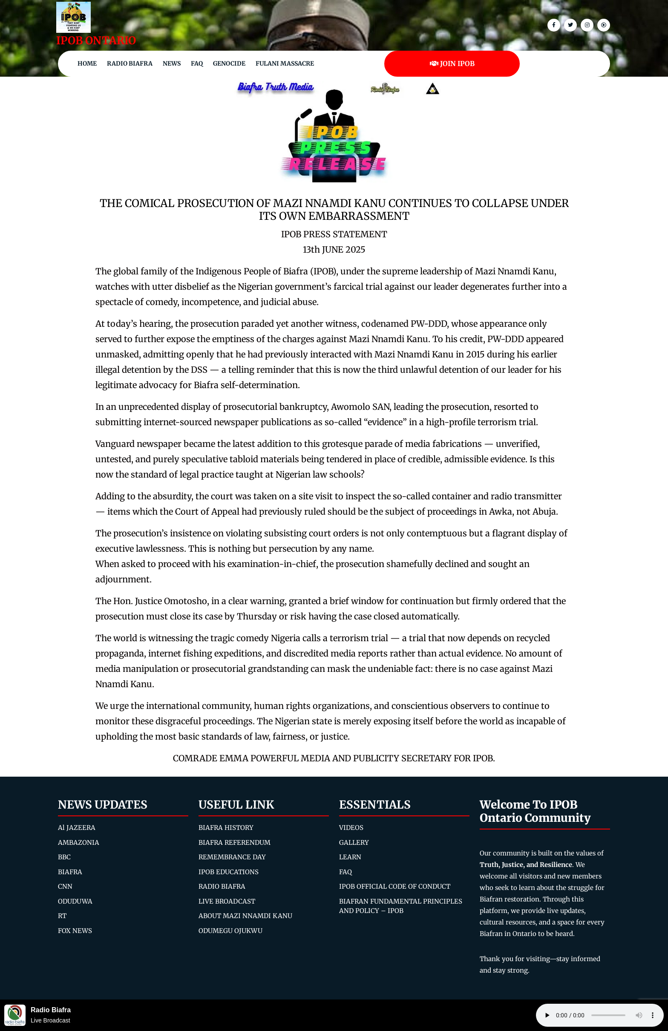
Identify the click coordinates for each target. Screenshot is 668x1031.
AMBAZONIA (78, 842)
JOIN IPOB (452, 63)
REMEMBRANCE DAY (232, 857)
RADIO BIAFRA (222, 886)
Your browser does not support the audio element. (600, 1015)
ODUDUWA (75, 901)
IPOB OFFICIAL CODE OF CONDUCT (394, 886)
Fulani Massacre (285, 63)
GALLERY (354, 842)
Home (87, 63)
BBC (64, 857)
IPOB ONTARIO (96, 40)
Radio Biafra (130, 63)
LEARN (350, 857)
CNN (65, 886)
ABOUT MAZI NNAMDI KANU (245, 916)
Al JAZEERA (76, 828)
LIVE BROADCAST (227, 901)
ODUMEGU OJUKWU (230, 931)
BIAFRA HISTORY (226, 828)
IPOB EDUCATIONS (229, 872)
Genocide (229, 63)
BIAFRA (70, 872)
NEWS (172, 63)
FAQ (197, 63)
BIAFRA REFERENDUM (235, 842)
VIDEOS (351, 828)
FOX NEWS (75, 931)
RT (62, 916)
